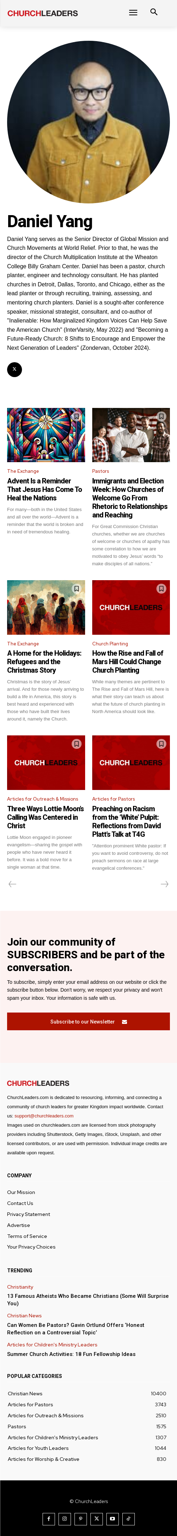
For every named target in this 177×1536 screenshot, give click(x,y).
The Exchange (23, 471)
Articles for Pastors (113, 799)
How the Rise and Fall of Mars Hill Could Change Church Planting (127, 661)
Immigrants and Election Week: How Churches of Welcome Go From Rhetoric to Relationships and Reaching (129, 498)
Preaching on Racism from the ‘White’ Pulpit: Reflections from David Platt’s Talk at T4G (126, 822)
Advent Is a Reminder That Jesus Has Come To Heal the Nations (44, 489)
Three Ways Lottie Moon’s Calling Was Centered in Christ (45, 817)
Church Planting (110, 644)
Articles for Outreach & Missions (42, 799)
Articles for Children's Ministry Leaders (52, 1345)
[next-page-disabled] (164, 884)
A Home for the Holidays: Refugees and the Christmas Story (44, 661)
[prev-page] (12, 884)
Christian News (24, 1316)
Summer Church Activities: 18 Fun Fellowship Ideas (71, 1354)
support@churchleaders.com (44, 1116)
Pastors (100, 471)
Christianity (20, 1287)
